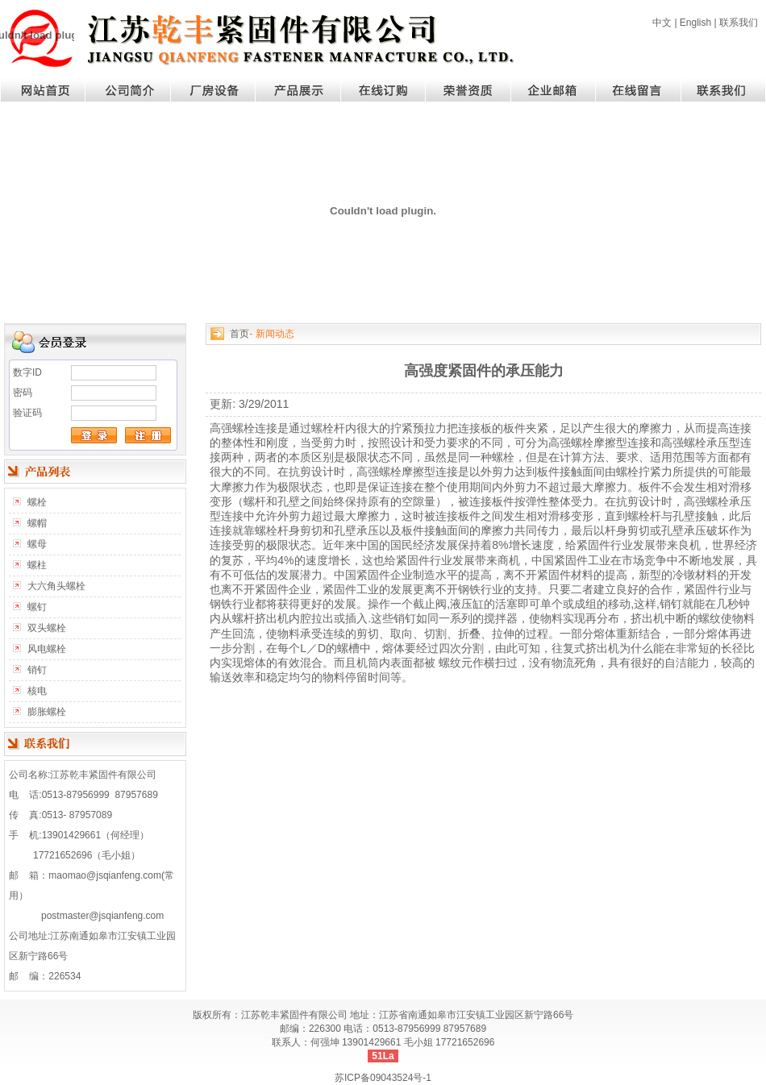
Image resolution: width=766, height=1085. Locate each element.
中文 (662, 22)
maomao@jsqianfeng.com (104, 875)
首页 (239, 333)
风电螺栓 (46, 649)
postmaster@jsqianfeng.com (102, 915)
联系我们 (738, 22)
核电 (37, 690)
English (695, 22)
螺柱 (37, 565)
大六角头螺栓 (56, 586)
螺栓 (37, 502)
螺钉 (37, 607)
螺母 (37, 544)
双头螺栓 (46, 628)
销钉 (37, 670)
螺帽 (37, 523)
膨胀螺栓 (46, 711)
